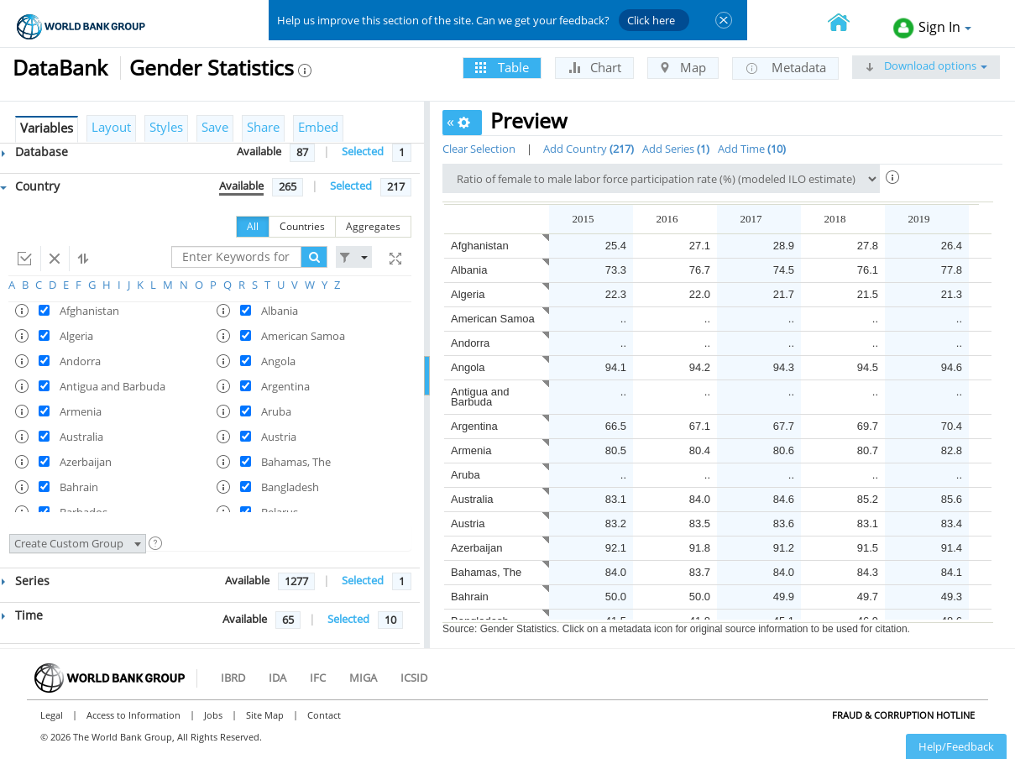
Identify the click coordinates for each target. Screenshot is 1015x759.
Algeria (467, 294)
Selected (363, 151)
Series (26, 581)
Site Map (265, 715)
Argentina (474, 426)
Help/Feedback (956, 746)
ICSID (413, 677)
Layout (111, 126)
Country (30, 186)
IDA (277, 677)
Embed (318, 126)
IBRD (233, 677)
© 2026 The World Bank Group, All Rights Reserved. (151, 736)
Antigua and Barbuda (480, 396)
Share (263, 126)
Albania (469, 270)
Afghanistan (480, 245)
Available (259, 151)
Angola (467, 367)
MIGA (363, 677)
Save (214, 126)
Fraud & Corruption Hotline (903, 715)
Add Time (752, 148)
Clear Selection (478, 148)
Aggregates (373, 226)
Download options (926, 65)
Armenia (471, 450)
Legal (51, 715)
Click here (651, 20)
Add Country (588, 148)
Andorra (470, 343)
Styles (166, 126)
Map (683, 67)
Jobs (213, 715)
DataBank (60, 67)
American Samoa (493, 318)
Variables (46, 127)
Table (502, 67)
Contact (324, 715)
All (253, 226)
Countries (302, 226)
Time (22, 615)
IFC (318, 677)
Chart (594, 67)
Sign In (932, 28)
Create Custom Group (77, 543)
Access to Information (133, 715)
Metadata (785, 68)
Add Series (675, 148)
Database (35, 152)
